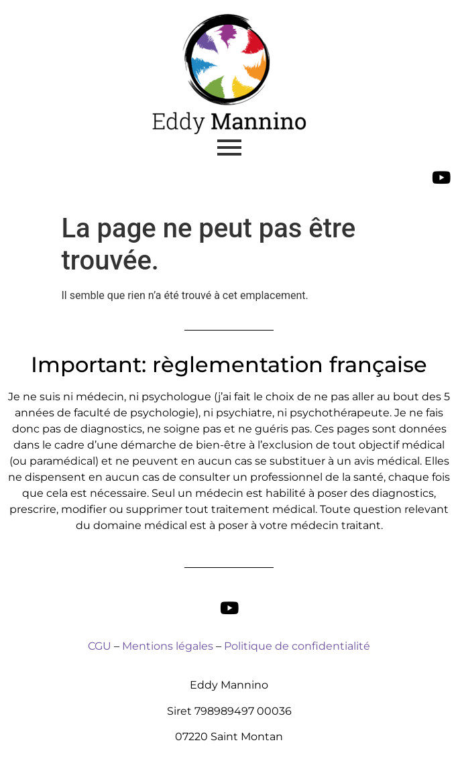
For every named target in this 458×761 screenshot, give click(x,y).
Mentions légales (167, 646)
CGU (99, 646)
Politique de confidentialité (297, 646)
